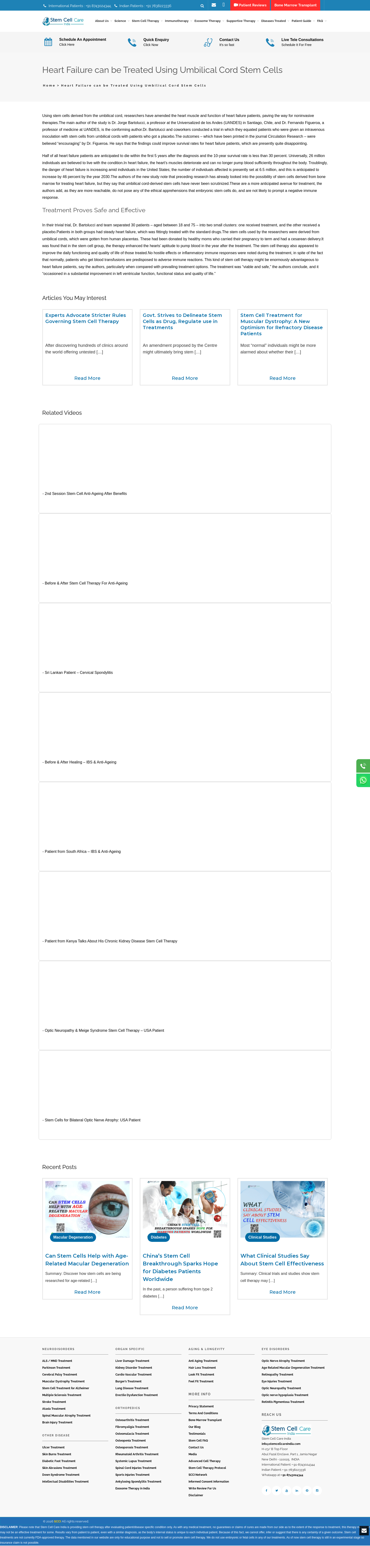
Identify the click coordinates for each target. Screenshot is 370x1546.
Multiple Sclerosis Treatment (61, 1395)
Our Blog (195, 1427)
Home (49, 86)
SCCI (57, 1522)
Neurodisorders (58, 1349)
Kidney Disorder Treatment (133, 1368)
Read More (87, 378)
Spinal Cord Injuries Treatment (135, 1468)
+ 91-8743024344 (292, 1475)
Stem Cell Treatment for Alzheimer (65, 1389)
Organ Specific (130, 1349)
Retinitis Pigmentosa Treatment (283, 1402)
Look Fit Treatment (201, 1375)
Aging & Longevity (207, 1349)
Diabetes (159, 1238)
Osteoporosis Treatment (131, 1448)
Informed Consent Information (209, 1482)
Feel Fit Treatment (201, 1382)
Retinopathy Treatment (277, 1375)
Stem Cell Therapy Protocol (207, 1468)
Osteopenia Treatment (130, 1441)
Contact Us (196, 1448)
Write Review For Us (202, 1489)
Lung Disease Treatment (131, 1389)
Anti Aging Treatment (203, 1361)
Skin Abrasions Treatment (59, 1468)
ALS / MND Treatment (57, 1361)
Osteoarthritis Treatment (132, 1420)
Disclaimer (196, 1495)
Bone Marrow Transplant (205, 1420)
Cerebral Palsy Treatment (59, 1375)
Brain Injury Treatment (57, 1423)
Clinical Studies (262, 1238)
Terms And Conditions (203, 1413)
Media (193, 1454)
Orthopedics (127, 1408)
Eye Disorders (276, 1349)
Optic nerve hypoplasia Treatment (285, 1395)
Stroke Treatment (54, 1402)
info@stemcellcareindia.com (281, 1444)
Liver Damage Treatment (132, 1361)
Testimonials (197, 1434)
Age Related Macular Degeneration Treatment (293, 1368)
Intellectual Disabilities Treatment (65, 1482)
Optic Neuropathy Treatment (281, 1389)
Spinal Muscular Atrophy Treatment (66, 1416)
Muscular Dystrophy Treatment (63, 1382)
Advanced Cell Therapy (205, 1461)
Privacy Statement (201, 1407)
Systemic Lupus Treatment (133, 1461)
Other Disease (56, 1436)
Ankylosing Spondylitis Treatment (138, 1482)
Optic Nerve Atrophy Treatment (283, 1361)
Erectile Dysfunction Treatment (136, 1395)
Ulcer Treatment (53, 1448)
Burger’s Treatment (128, 1382)
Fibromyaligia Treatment (132, 1427)
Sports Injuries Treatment (132, 1475)
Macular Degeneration (73, 1238)
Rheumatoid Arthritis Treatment (137, 1454)
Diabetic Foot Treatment (59, 1461)
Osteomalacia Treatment (132, 1434)
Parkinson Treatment (56, 1368)
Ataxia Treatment (54, 1409)
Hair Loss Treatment (202, 1368)
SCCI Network (198, 1475)
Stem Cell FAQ (198, 1441)
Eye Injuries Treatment (277, 1382)
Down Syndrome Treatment (61, 1475)
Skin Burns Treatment (56, 1454)
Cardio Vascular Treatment (133, 1375)
